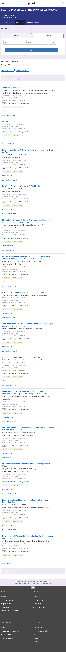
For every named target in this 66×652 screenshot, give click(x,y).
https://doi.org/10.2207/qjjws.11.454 (17, 518)
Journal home (7, 22)
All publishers (6, 604)
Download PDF (7, 115)
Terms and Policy (39, 607)
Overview (36, 597)
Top (33, 587)
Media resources (7, 638)
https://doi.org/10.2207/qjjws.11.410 (17, 238)
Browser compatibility (40, 631)
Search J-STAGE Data (9, 611)
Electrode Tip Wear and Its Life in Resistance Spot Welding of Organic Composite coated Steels (26, 221)
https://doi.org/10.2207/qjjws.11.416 (17, 274)
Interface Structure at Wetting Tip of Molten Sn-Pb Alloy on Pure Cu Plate (27, 151)
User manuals (38, 627)
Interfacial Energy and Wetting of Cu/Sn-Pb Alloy (21, 186)
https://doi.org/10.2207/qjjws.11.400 (17, 132)
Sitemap (36, 642)
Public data (37, 604)
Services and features (40, 600)
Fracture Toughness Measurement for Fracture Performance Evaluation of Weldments (26, 501)
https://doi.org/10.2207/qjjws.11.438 (17, 409)
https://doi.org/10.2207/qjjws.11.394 (17, 103)
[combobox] (14, 42)
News (3, 627)
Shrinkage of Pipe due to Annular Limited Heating (21, 87)
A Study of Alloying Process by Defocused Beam (21, 357)
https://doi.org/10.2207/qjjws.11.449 (17, 482)
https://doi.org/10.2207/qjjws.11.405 (17, 202)
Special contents (7, 634)
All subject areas (7, 600)
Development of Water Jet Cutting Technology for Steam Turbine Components (27, 537)
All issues (20, 22)
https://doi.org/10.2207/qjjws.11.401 (17, 168)
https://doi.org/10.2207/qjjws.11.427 (17, 339)
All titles (4, 597)
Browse (48, 35)
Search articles (6, 607)
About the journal (34, 22)
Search (16, 35)
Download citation (7, 70)
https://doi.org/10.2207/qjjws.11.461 (17, 551)
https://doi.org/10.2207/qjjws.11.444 (17, 445)
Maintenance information (10, 631)
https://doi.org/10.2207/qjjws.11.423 (17, 305)
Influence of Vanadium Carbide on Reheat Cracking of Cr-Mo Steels (26, 464)
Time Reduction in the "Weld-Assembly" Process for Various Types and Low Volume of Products (28, 324)
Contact (36, 638)
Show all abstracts (22, 70)
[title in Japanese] (9, 121)
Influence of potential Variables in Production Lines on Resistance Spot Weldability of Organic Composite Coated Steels (28, 257)
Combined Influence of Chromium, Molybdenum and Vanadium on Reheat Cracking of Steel (28, 428)
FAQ (34, 634)
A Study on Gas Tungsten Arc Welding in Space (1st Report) (25, 292)
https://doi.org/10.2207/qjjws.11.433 (17, 373)
